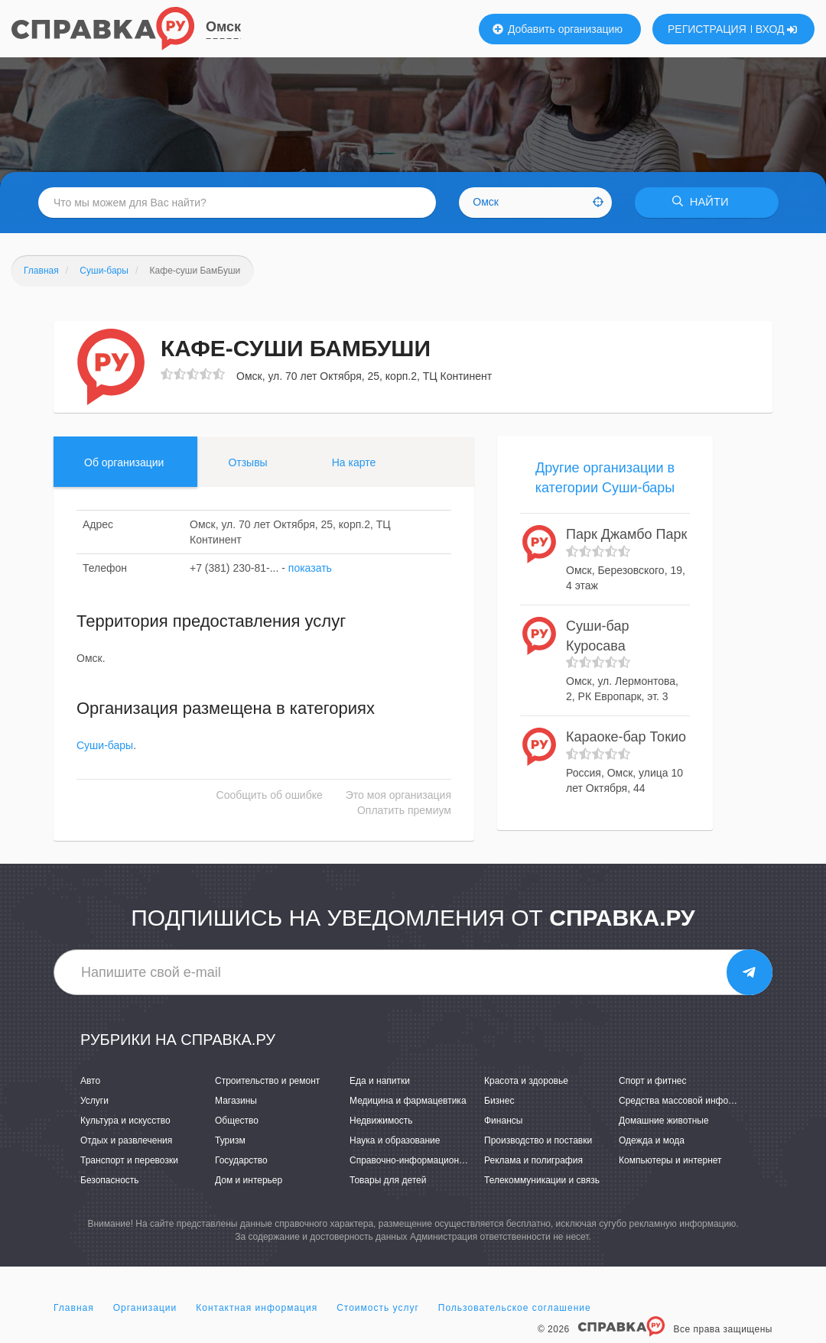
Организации (145, 1307)
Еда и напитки (380, 1080)
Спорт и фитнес (653, 1080)
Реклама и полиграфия (533, 1160)
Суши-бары (104, 746)
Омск (223, 26)
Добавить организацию (558, 29)
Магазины (236, 1100)
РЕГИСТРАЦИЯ (707, 29)
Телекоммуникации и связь (542, 1181)
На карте (354, 462)
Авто (90, 1080)
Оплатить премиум (404, 811)
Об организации (124, 462)
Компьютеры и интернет (670, 1160)
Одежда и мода (652, 1140)
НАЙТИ (703, 202)
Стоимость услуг (378, 1307)
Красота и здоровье (526, 1080)
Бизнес (499, 1100)
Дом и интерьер (248, 1181)
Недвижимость (381, 1120)
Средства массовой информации (689, 1100)
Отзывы (247, 462)
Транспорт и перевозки (129, 1160)
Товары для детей (388, 1181)
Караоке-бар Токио (626, 736)
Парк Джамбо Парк (626, 535)
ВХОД (777, 29)
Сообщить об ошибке (269, 796)
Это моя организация (398, 796)
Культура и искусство (125, 1120)
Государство (241, 1160)
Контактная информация (256, 1307)
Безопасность (109, 1181)
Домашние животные (664, 1120)
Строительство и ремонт (267, 1080)
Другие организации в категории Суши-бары (605, 477)
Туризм (230, 1140)
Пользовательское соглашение (514, 1307)
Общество (237, 1120)
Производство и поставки (538, 1140)
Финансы (503, 1120)
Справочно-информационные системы (432, 1160)
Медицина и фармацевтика (408, 1100)
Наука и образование (395, 1140)
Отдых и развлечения (126, 1140)
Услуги (94, 1100)
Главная (74, 1307)
